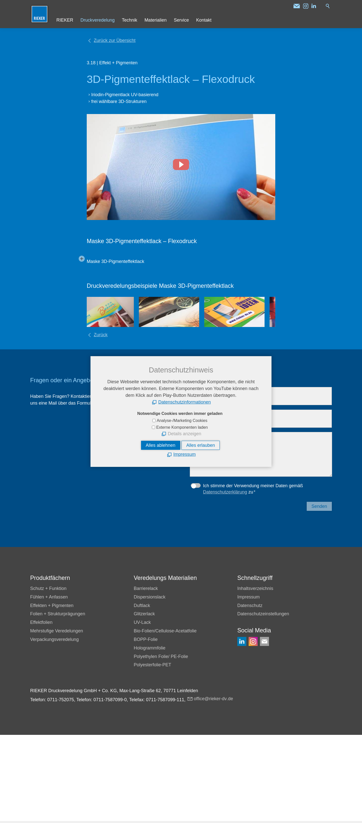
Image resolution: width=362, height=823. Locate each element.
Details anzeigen (184, 433)
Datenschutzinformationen (184, 402)
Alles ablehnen (160, 445)
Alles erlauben (200, 445)
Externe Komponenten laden (182, 427)
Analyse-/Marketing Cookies (182, 420)
